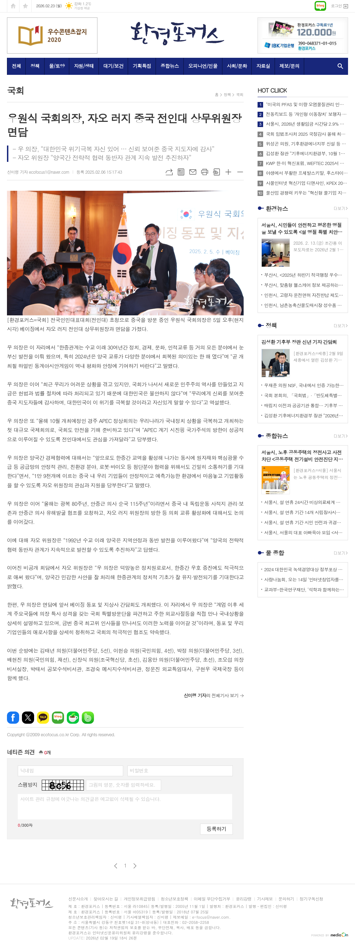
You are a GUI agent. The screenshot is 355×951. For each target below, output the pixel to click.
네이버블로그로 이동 (320, 6)
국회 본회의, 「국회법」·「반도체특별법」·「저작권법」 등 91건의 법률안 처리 (304, 395)
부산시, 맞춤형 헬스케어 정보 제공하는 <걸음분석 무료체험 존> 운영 (304, 285)
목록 (181, 171)
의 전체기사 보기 (211, 695)
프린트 (204, 171)
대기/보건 (113, 65)
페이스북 (13, 718)
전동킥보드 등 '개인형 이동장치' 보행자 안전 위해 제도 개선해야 (307, 114)
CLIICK (272, 90)
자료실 (263, 65)
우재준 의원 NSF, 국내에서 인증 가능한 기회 (304, 385)
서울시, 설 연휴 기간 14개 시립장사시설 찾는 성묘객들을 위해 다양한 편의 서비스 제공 (304, 512)
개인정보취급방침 (139, 899)
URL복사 (169, 171)
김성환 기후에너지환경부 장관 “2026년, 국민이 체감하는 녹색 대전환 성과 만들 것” (304, 415)
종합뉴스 (169, 65)
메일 (192, 171)
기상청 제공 (82, 8)
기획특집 (142, 65)
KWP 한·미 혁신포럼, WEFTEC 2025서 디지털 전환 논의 (307, 163)
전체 (16, 65)
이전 (116, 866)
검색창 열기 (339, 66)
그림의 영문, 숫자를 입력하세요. (121, 784)
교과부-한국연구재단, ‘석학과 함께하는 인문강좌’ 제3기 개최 (304, 589)
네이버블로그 (58, 718)
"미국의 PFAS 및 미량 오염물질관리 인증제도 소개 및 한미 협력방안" (307, 104)
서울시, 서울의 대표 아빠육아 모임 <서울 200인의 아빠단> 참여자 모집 (304, 532)
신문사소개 (78, 899)
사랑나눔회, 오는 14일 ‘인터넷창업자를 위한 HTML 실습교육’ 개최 (304, 579)
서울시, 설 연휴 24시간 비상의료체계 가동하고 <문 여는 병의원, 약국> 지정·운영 (304, 502)
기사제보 (265, 899)
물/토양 (56, 65)
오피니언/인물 (203, 65)
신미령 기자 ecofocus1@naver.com (38, 172)
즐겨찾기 (25, 6)
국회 (239, 94)
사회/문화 (237, 65)
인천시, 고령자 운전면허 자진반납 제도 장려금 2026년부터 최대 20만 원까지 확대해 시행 (304, 295)
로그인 (336, 5)
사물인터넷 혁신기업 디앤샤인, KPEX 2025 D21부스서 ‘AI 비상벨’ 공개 (307, 183)
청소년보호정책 (174, 899)
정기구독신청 (311, 899)
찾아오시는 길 (105, 899)
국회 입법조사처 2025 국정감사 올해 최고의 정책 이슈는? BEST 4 (307, 134)
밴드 (88, 718)
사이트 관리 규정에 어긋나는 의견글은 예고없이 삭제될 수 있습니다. (90, 798)
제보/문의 (289, 65)
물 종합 (275, 553)
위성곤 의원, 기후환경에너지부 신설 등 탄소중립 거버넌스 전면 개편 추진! (307, 144)
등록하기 (216, 828)
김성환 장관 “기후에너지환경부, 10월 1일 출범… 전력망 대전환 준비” (307, 153)
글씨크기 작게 (240, 171)
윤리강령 (243, 899)
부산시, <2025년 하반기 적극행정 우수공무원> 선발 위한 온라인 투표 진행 (304, 275)
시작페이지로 (13, 6)
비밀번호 (139, 770)
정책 (34, 65)
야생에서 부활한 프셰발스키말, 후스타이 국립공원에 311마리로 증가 (307, 173)
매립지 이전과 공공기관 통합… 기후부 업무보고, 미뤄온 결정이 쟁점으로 (304, 405)
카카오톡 (43, 718)
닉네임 (27, 770)
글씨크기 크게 (228, 171)
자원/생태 (84, 65)
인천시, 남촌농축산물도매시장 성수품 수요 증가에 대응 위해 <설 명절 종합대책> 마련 (304, 305)
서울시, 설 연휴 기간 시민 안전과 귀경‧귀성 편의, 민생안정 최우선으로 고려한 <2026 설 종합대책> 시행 (304, 522)
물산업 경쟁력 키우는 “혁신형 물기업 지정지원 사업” (307, 193)
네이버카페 (73, 718)
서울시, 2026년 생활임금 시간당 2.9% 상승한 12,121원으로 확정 (307, 124)
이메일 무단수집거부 (212, 899)
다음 (135, 866)
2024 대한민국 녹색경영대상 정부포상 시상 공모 (304, 569)
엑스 (28, 718)
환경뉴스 (277, 208)
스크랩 (216, 171)
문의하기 (286, 899)
